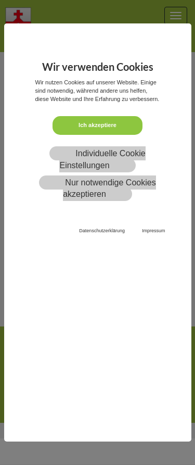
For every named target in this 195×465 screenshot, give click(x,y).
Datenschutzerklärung (102, 230)
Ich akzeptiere (97, 125)
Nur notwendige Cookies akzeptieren (109, 188)
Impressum (153, 230)
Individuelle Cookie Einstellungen (102, 159)
